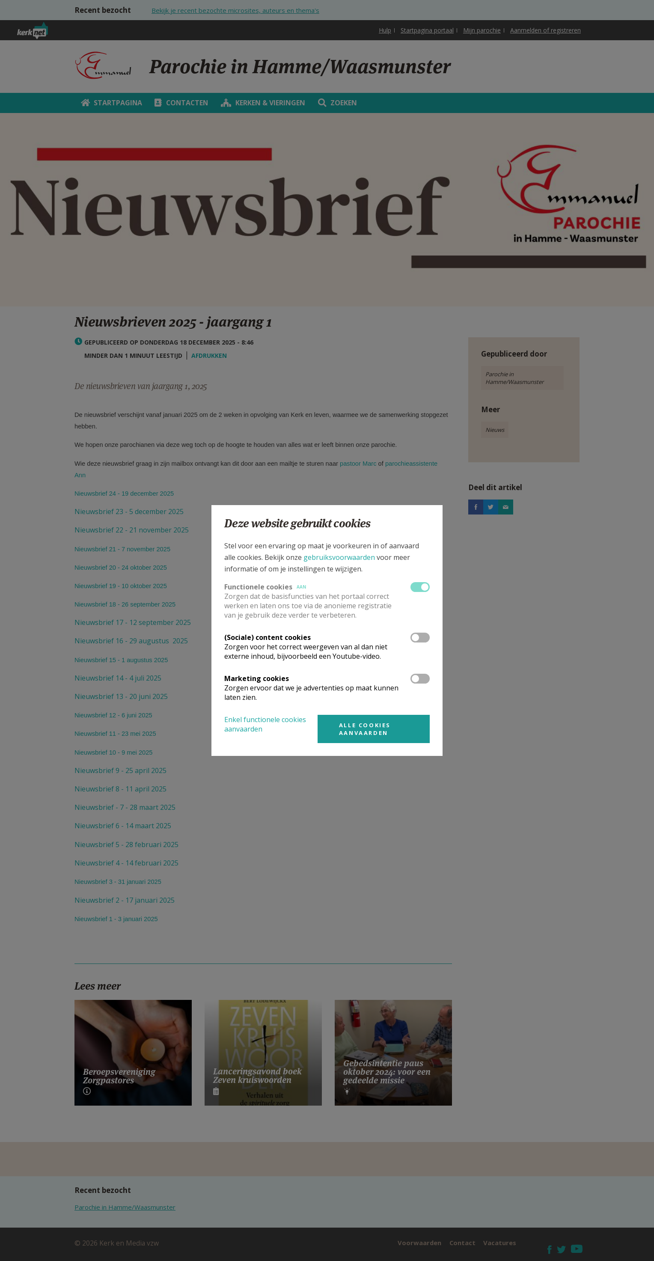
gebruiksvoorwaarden (339, 557)
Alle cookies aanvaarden (365, 729)
